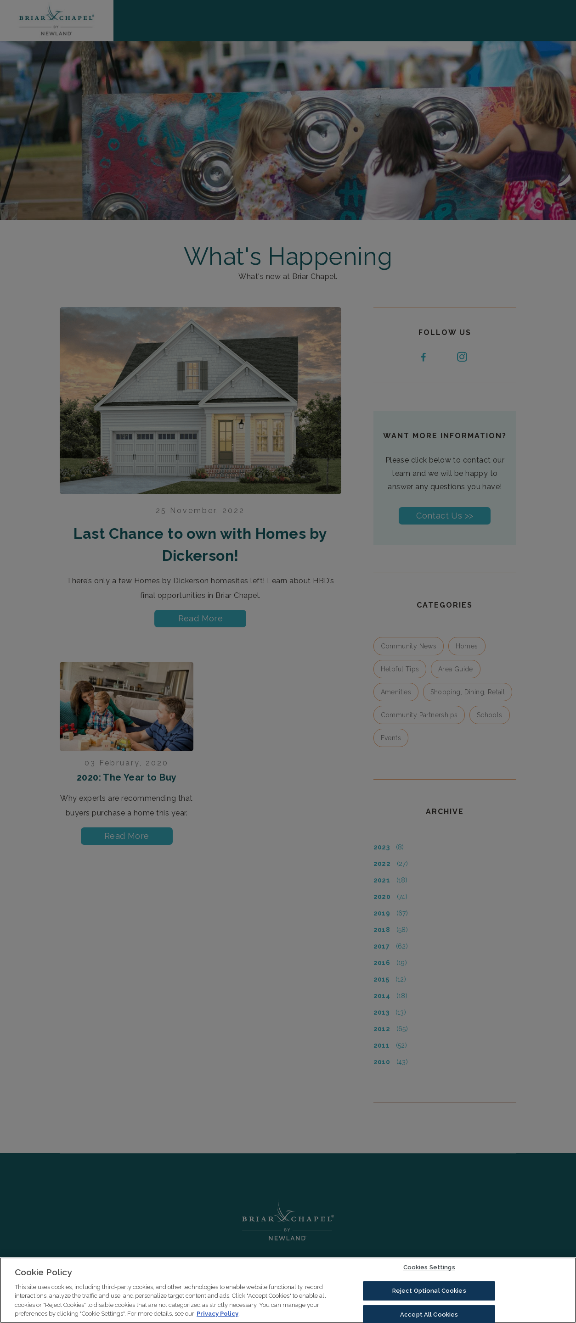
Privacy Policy (217, 1316)
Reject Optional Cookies (429, 1293)
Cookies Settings (429, 1270)
